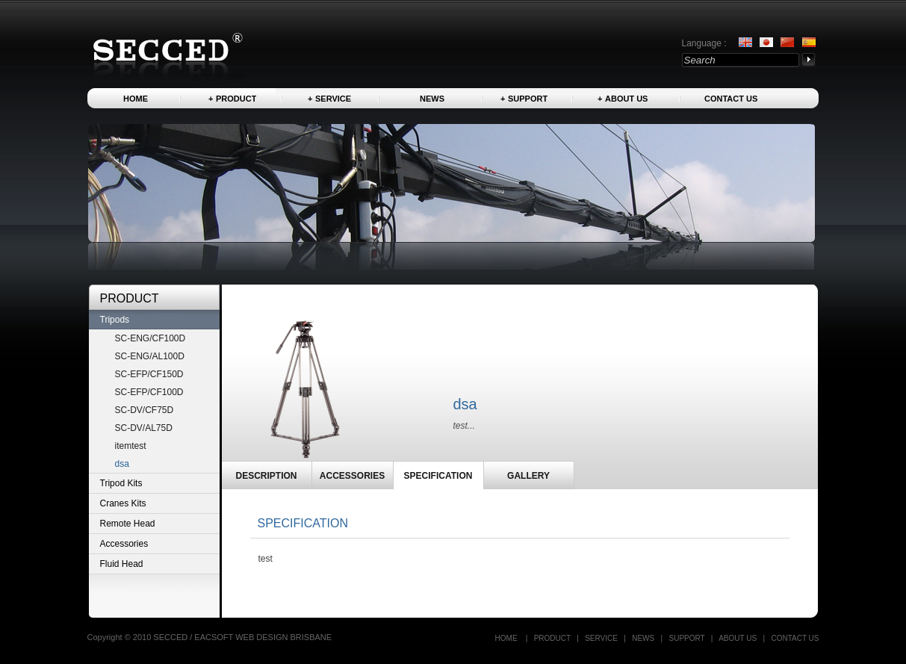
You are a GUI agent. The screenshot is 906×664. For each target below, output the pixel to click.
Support (527, 98)
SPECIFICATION (438, 476)
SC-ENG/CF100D (150, 338)
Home (135, 98)
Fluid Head (121, 564)
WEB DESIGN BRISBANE (283, 637)
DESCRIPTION (266, 476)
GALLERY (528, 476)
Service (333, 98)
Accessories (124, 544)
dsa (122, 464)
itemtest (130, 446)
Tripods (115, 319)
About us (626, 98)
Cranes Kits (123, 503)
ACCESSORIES (352, 476)
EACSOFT (214, 637)
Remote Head (127, 523)
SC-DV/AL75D (144, 428)
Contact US (730, 98)
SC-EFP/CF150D (149, 374)
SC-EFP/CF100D (149, 392)
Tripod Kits (121, 483)
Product (236, 98)
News (432, 98)
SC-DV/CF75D (144, 410)
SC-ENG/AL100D (149, 356)
